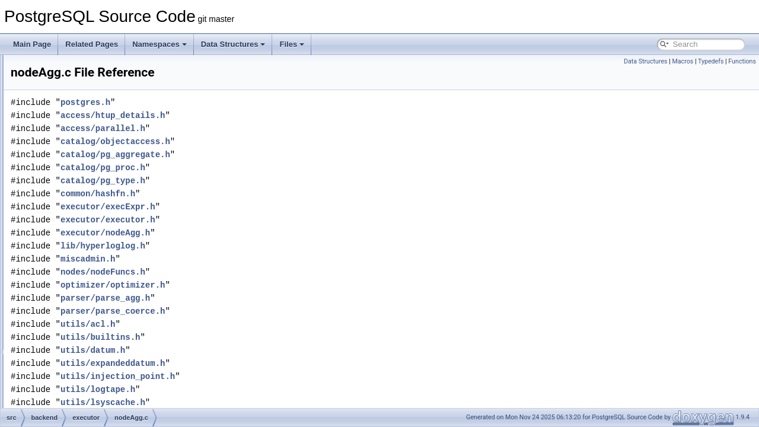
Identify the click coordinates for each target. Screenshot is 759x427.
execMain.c (86, 94)
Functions (742, 61)
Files (291, 44)
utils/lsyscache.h (251, 402)
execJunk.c (85, 81)
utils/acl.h (236, 324)
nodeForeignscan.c (98, 341)
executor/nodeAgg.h (253, 232)
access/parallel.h (251, 128)
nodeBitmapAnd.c (96, 263)
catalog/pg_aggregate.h (263, 154)
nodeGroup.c (88, 394)
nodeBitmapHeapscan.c (105, 276)
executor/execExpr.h (256, 206)
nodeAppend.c (90, 250)
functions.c (84, 211)
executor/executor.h (256, 219)
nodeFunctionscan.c (99, 354)
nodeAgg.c (84, 237)
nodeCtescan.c (91, 315)
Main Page (32, 44)
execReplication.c (95, 146)
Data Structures (233, 44)
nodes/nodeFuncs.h (251, 272)
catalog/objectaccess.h (263, 141)
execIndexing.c (91, 67)
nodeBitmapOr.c (93, 302)
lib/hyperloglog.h (251, 245)
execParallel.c (90, 107)
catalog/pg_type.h (251, 180)
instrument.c (87, 224)
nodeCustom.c (90, 328)
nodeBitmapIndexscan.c (105, 289)
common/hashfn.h (246, 193)
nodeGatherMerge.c (99, 381)
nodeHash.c (87, 407)
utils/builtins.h (248, 337)
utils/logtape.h (246, 389)
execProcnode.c (93, 133)
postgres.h (234, 102)
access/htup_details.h (261, 115)
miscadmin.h (236, 259)
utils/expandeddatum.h (261, 363)
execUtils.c (85, 198)
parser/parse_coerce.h (261, 311)
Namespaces (159, 44)
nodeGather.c (89, 368)
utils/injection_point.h (266, 376)
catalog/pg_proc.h (251, 167)
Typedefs (711, 61)
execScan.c (86, 159)
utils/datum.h (241, 350)
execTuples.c (88, 185)
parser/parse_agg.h (253, 298)
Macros (682, 61)
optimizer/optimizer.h (261, 285)
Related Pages (91, 44)
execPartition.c (91, 120)
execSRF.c (84, 172)
